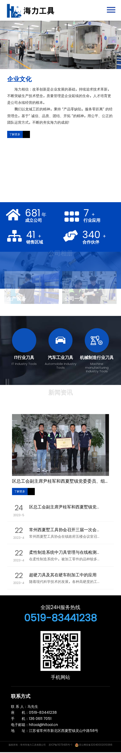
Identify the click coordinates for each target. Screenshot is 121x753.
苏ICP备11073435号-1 (60, 744)
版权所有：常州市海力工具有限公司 (27, 744)
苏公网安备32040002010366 (93, 744)
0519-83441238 (60, 618)
